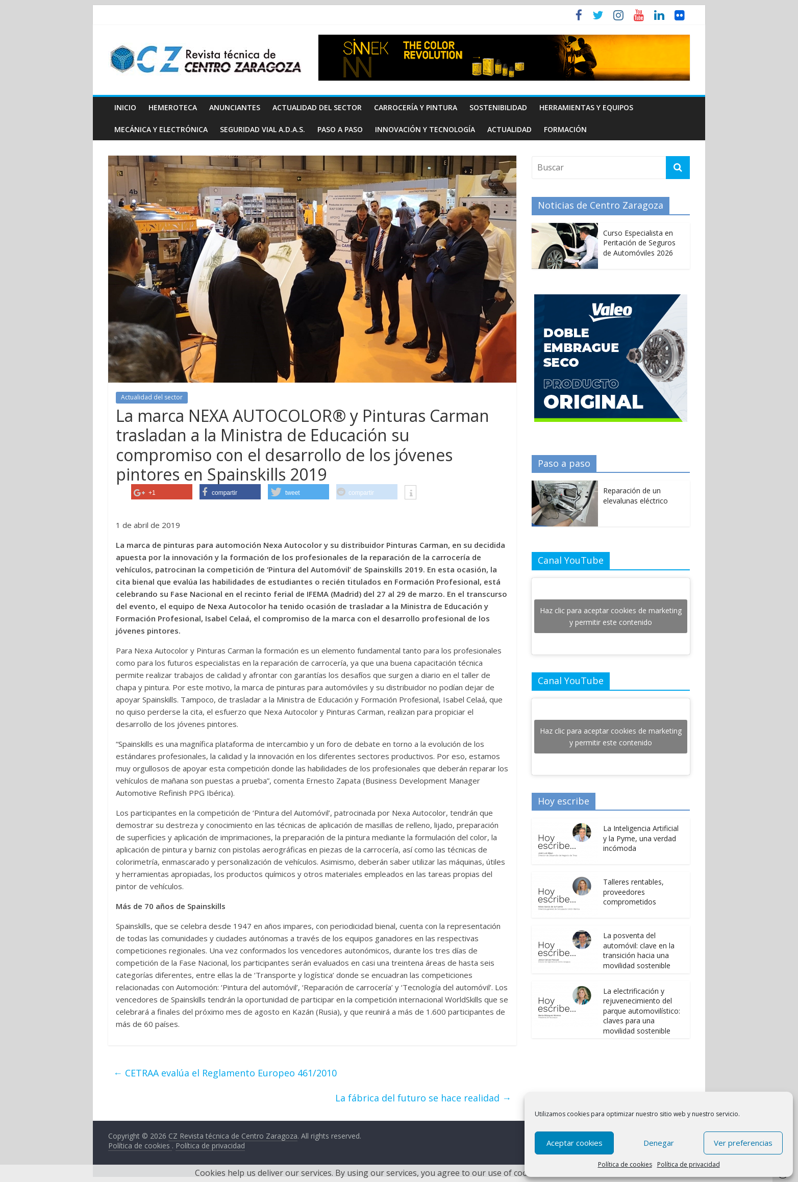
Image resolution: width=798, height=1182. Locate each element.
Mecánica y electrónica (161, 129)
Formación (565, 129)
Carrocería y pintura (415, 107)
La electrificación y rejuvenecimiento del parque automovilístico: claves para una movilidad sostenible (641, 1011)
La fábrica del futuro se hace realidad (423, 1098)
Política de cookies (625, 1164)
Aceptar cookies (574, 1143)
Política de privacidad (688, 1164)
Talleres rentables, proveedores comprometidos (633, 892)
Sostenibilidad (498, 107)
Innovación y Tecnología (425, 129)
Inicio (125, 107)
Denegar (658, 1143)
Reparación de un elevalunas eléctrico (635, 496)
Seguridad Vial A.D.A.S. (262, 129)
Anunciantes (234, 107)
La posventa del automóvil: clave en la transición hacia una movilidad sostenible (639, 950)
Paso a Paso (340, 129)
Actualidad (509, 129)
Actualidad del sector (317, 107)
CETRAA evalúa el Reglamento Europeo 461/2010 (225, 1073)
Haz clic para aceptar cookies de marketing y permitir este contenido (611, 616)
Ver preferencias (743, 1143)
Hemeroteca (172, 107)
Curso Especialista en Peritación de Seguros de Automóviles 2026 (639, 243)
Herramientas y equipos (586, 107)
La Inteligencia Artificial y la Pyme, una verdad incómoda (641, 838)
